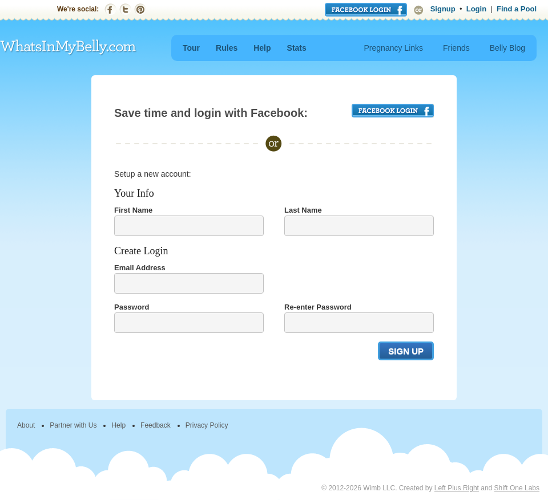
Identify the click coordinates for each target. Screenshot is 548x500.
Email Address (140, 267)
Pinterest (140, 9)
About (26, 425)
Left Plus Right (456, 488)
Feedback (155, 425)
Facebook (110, 9)
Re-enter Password (318, 307)
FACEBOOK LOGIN (393, 110)
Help (262, 47)
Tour (191, 47)
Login (476, 9)
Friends (456, 47)
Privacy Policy (207, 425)
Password (131, 307)
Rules (226, 47)
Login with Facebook (366, 10)
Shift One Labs (516, 488)
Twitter (125, 9)
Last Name (303, 210)
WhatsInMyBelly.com (68, 47)
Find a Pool (517, 9)
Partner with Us (73, 425)
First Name (133, 210)
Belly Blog (507, 47)
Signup (443, 9)
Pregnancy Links (394, 47)
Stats (297, 47)
